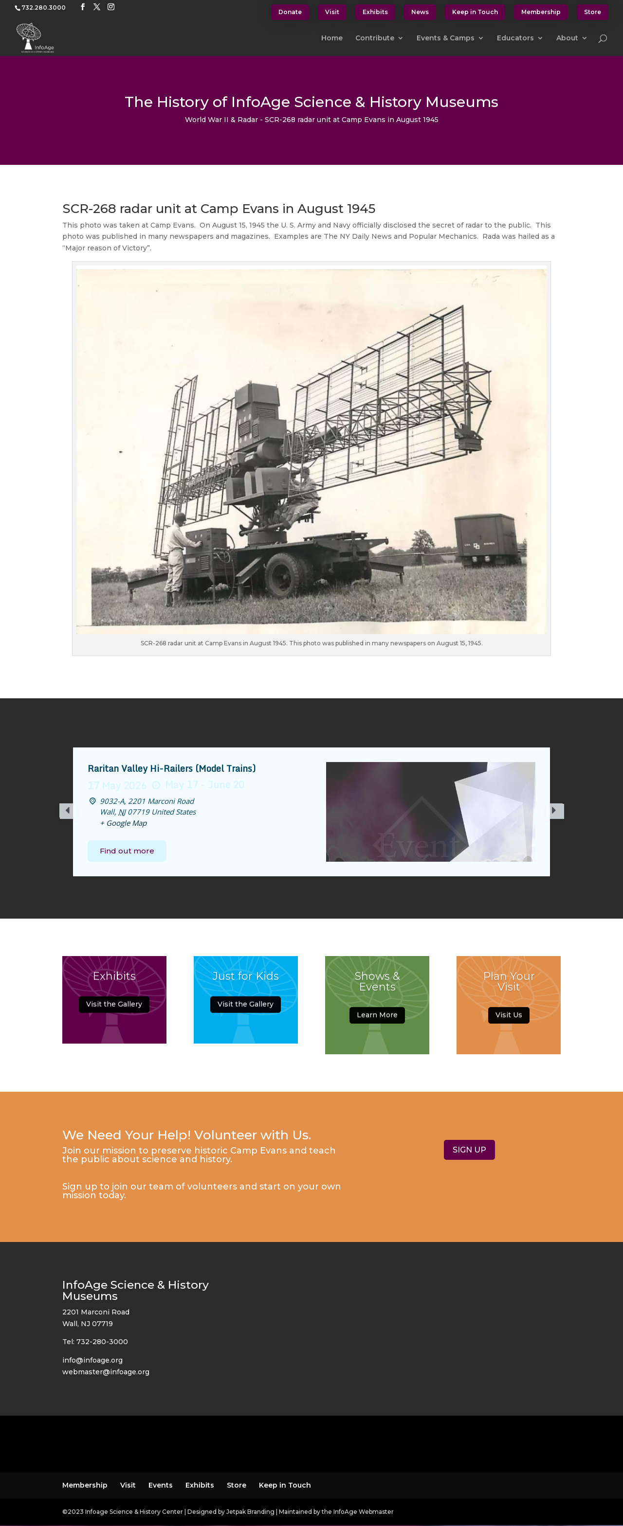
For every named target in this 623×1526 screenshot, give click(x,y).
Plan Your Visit (509, 987)
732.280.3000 (43, 7)
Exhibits (375, 12)
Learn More (377, 1020)
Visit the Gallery (114, 1009)
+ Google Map (123, 823)
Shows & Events (377, 987)
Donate (290, 12)
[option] (311, 811)
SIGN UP (469, 1149)
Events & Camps (446, 38)
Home (332, 38)
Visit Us (508, 1020)
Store (592, 12)
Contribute (374, 38)
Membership (541, 12)
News (420, 12)
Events (160, 1485)
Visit (332, 12)
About (567, 38)
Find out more (127, 850)
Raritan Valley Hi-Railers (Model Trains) (172, 768)
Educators (515, 38)
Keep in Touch (475, 12)
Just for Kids (246, 981)
